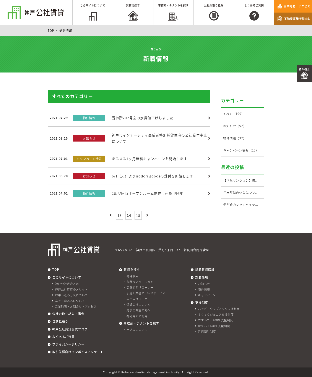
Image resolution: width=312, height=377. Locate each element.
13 (119, 215)
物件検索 (304, 69)
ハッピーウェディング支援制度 (219, 309)
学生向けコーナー (138, 299)
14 (129, 215)
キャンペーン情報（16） (241, 150)
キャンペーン (207, 295)
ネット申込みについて (70, 301)
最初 (110, 215)
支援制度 (201, 302)
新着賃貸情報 (204, 269)
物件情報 (204, 289)
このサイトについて (92, 5)
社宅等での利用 (137, 316)
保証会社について (138, 304)
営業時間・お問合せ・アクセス (76, 306)
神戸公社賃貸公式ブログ (70, 329)
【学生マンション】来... (240, 180)
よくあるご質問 (254, 5)
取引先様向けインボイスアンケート (77, 352)
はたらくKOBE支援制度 (214, 326)
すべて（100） (234, 113)
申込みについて (137, 329)
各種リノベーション (140, 282)
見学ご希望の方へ (138, 310)
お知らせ (204, 284)
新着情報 (201, 277)
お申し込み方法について (71, 295)
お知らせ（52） (234, 126)
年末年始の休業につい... (240, 192)
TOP (51, 30)
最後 (147, 215)
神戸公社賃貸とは (67, 284)
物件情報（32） (234, 138)
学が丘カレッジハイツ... (240, 204)
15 (138, 215)
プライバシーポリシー (68, 344)
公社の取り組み (214, 5)
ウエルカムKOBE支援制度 (215, 320)
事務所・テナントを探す (173, 5)
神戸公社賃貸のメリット (71, 289)
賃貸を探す (133, 5)
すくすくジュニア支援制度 (216, 314)
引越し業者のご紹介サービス (146, 293)
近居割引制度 (207, 331)
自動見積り (60, 321)
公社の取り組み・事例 (68, 313)
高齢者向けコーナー (140, 287)
